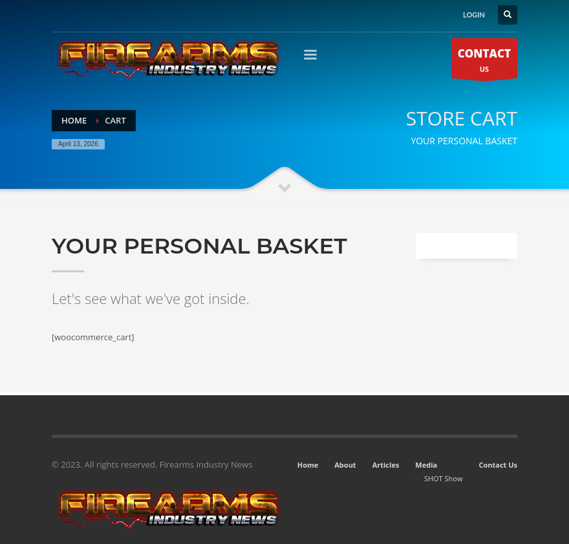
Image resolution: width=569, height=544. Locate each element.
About (345, 465)
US (484, 62)
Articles (386, 465)
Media (426, 465)
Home (308, 465)
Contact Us (497, 465)
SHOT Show (443, 478)
